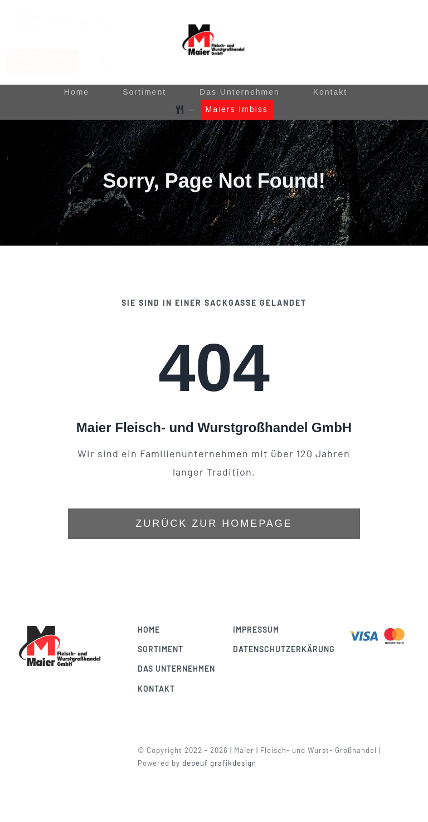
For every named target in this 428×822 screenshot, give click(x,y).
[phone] (114, 23)
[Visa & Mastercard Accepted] (380, 628)
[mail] (93, 23)
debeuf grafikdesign (223, 763)
